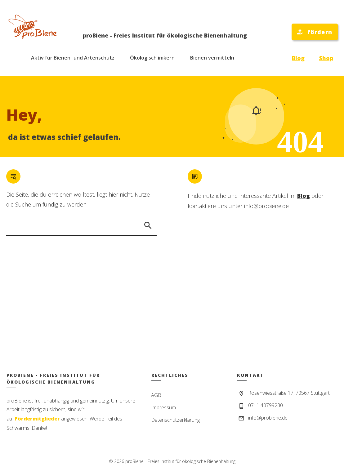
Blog (298, 58)
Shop (326, 58)
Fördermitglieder (37, 418)
